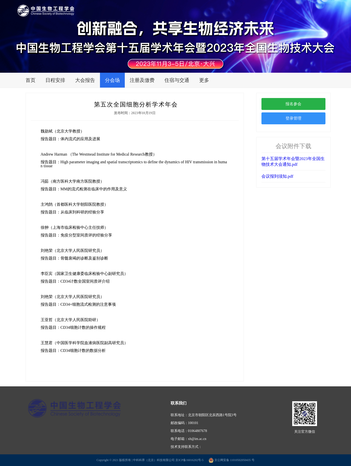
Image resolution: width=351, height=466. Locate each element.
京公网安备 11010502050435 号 (232, 460)
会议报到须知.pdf (277, 176)
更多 (204, 80)
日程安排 (55, 80)
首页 (30, 80)
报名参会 (293, 104)
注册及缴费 (142, 80)
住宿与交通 (176, 80)
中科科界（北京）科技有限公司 (154, 460)
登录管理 (293, 118)
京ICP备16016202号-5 (189, 460)
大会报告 (85, 80)
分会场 (112, 80)
